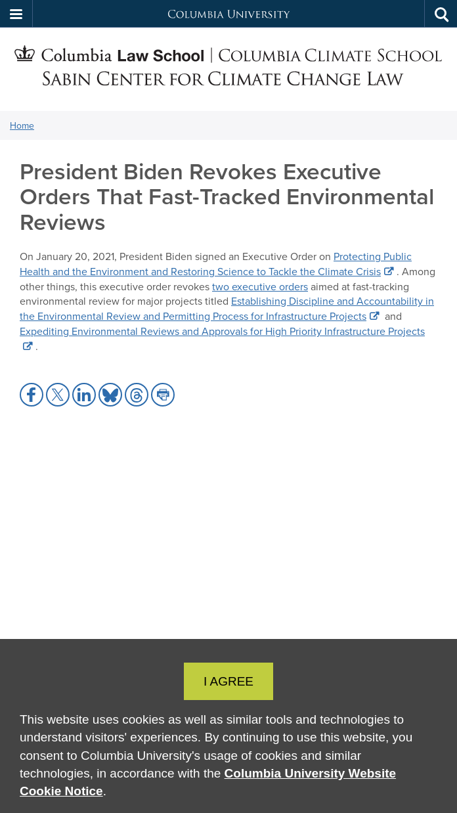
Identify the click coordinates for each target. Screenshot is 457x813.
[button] (16, 14)
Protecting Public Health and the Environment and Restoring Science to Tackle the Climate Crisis (216, 263)
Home (22, 125)
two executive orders (260, 286)
